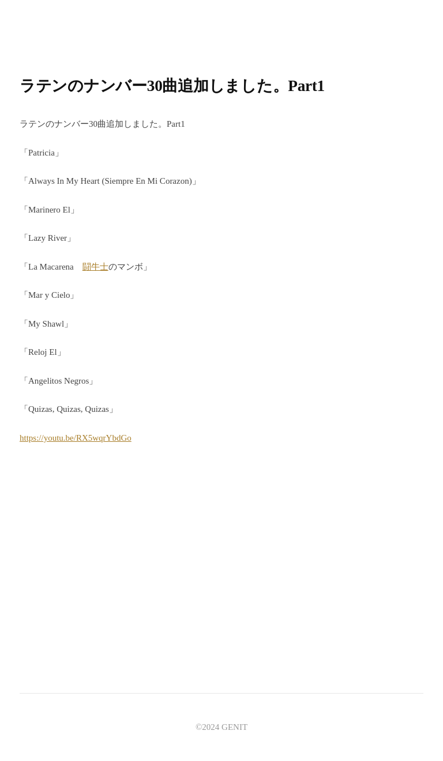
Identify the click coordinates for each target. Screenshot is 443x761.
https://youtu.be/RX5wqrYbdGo (76, 437)
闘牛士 (95, 266)
